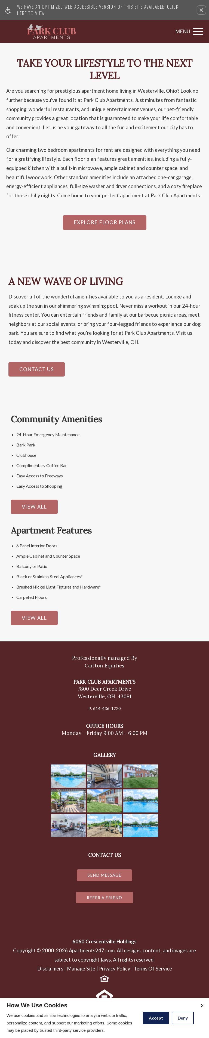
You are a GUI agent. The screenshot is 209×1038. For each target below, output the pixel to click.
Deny (183, 1017)
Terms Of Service (153, 972)
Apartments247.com (92, 953)
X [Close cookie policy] (202, 1005)
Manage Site (81, 972)
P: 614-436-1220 (104, 708)
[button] (201, 10)
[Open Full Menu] (188, 31)
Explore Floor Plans (105, 222)
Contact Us (36, 369)
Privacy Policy (114, 972)
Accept (156, 1017)
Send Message (104, 876)
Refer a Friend (104, 899)
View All (34, 507)
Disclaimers (50, 972)
